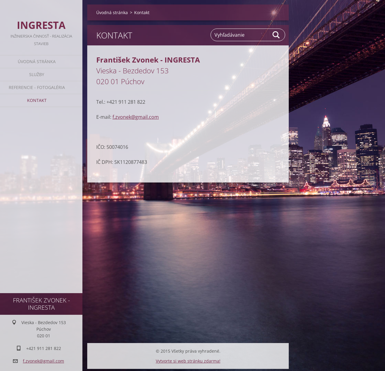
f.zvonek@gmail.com (135, 117)
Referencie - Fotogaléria (37, 87)
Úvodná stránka (37, 61)
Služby (36, 74)
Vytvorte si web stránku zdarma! (188, 361)
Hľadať (276, 34)
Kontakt (37, 100)
